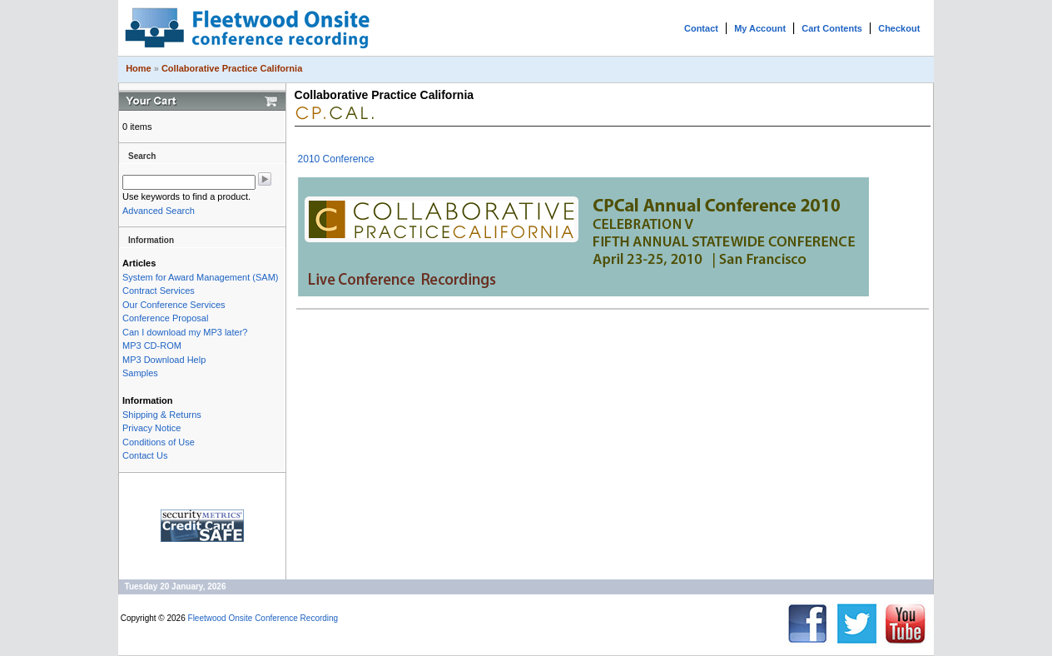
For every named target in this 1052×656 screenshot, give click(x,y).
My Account (760, 28)
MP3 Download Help (164, 360)
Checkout (899, 28)
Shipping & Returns (161, 415)
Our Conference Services (174, 305)
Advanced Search (158, 211)
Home (138, 68)
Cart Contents (831, 28)
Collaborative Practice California (231, 68)
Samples (140, 373)
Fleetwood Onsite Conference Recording (263, 618)
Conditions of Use (158, 442)
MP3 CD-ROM (151, 345)
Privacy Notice (151, 428)
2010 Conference (336, 159)
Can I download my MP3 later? (184, 332)
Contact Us (144, 455)
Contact (701, 28)
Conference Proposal (165, 318)
